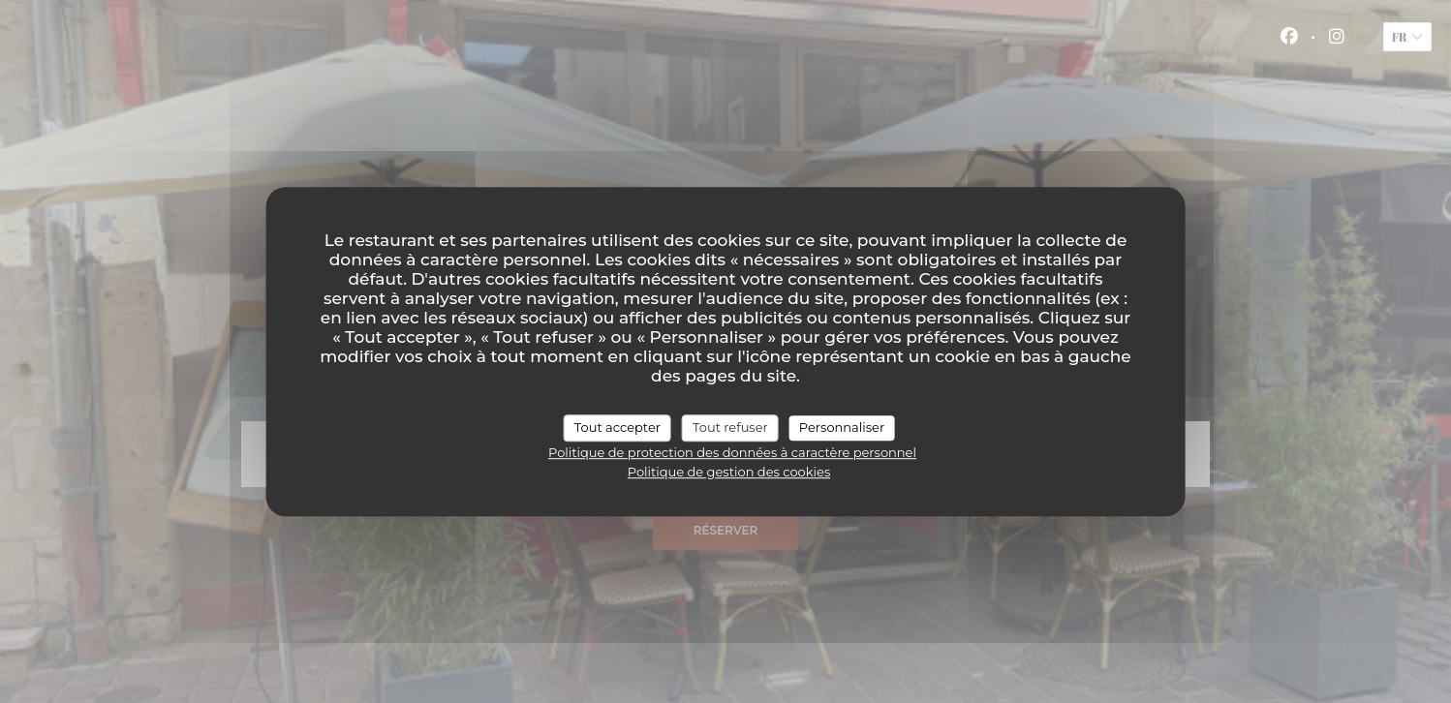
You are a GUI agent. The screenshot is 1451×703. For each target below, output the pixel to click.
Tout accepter (617, 427)
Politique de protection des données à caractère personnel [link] (732, 452)
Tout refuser (730, 427)
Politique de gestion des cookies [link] (729, 471)
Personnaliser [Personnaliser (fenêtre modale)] (841, 427)
